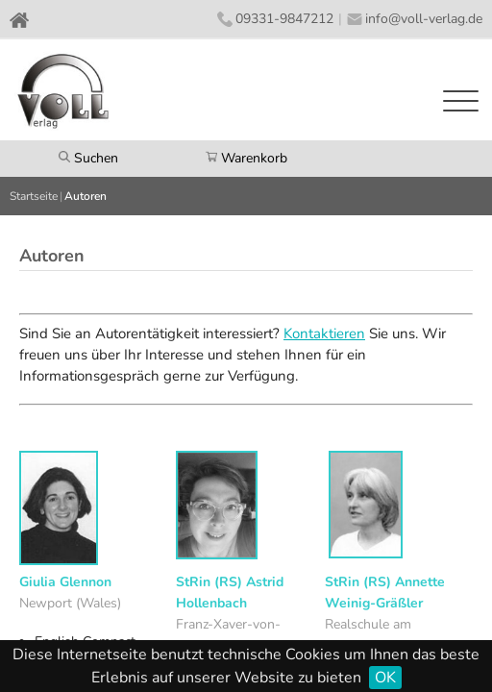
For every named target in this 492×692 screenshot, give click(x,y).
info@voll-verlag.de (423, 19)
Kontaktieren (324, 333)
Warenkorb (246, 158)
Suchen (88, 158)
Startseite (34, 196)
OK (385, 677)
